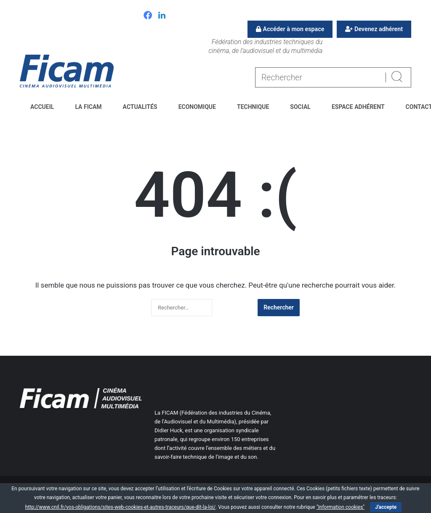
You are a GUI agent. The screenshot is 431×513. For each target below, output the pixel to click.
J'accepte (385, 507)
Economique (197, 106)
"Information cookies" (341, 507)
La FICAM (88, 106)
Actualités (140, 106)
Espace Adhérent (358, 106)
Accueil (42, 106)
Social (300, 106)
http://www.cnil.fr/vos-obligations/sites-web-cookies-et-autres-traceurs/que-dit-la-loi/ (120, 507)
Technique (253, 106)
